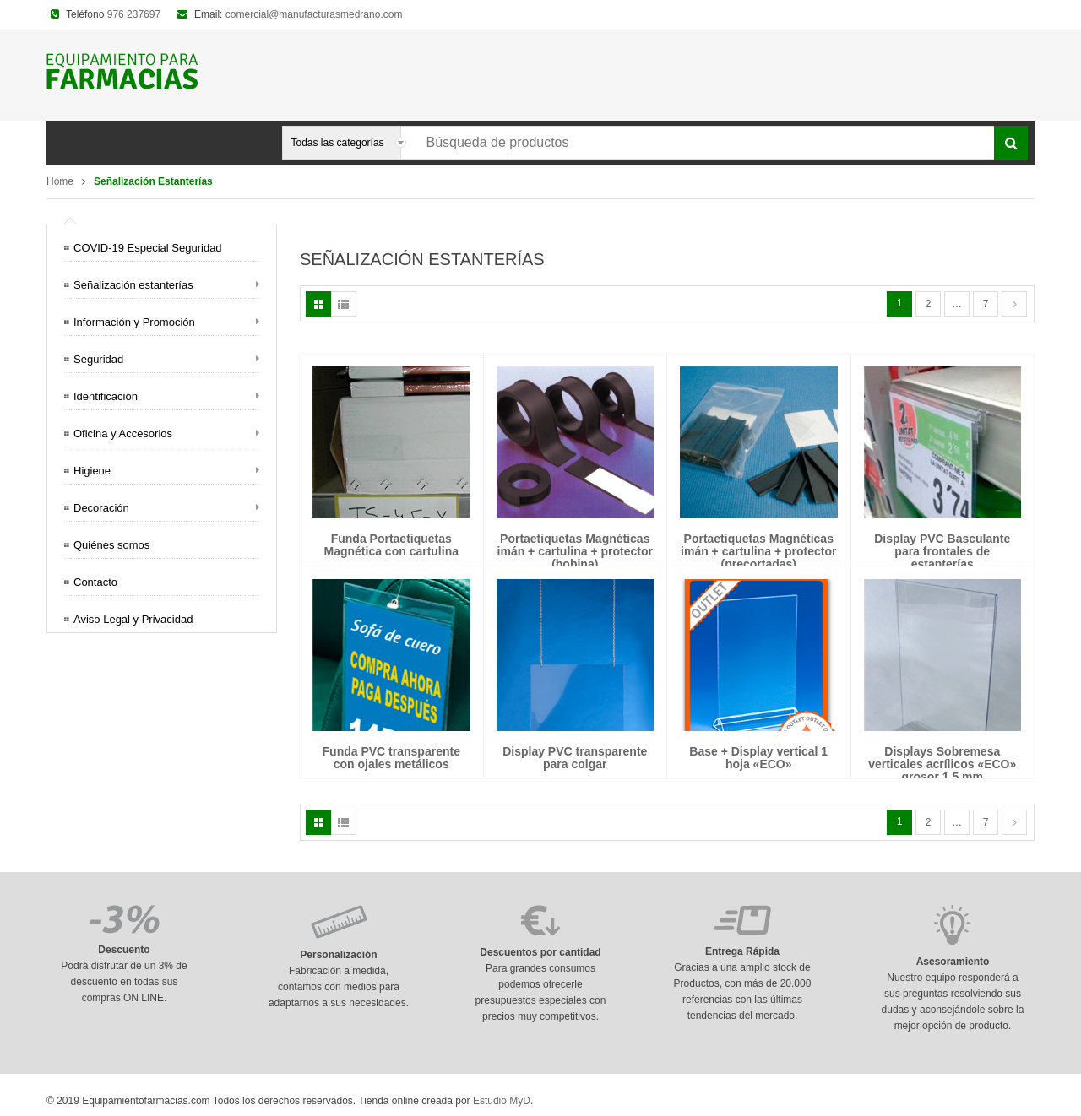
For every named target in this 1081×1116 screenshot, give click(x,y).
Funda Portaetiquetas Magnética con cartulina (391, 545)
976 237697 (133, 14)
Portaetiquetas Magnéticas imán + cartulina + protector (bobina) (575, 552)
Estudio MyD (501, 1101)
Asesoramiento (953, 961)
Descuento (123, 950)
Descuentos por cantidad (540, 952)
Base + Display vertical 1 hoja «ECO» (758, 758)
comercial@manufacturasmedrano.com (314, 14)
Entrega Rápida (742, 951)
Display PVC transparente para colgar (574, 758)
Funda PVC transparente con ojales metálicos (391, 758)
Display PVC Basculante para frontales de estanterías (942, 552)
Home (59, 181)
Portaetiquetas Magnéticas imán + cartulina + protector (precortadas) (758, 552)
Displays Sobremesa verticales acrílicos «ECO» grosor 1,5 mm (942, 764)
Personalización (338, 955)
